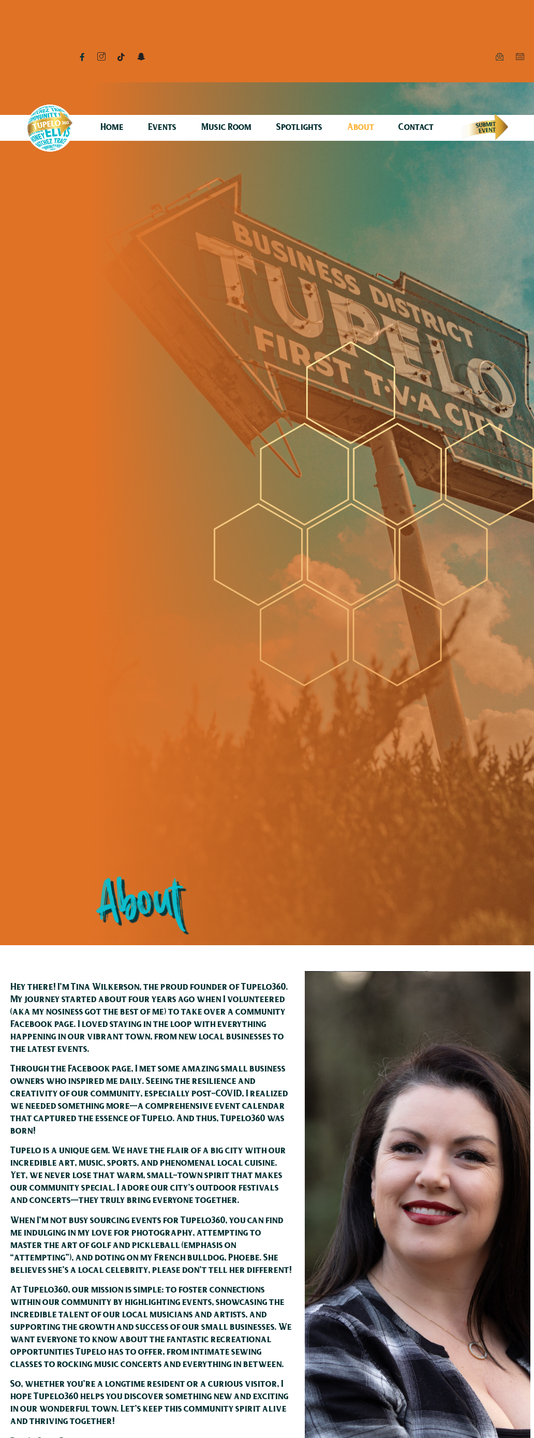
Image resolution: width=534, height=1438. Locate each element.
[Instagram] (101, 57)
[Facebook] (82, 57)
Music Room (226, 128)
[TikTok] (121, 57)
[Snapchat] (141, 57)
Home (112, 128)
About (360, 128)
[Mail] (499, 57)
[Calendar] (519, 57)
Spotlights (299, 128)
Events (162, 128)
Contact (416, 128)
